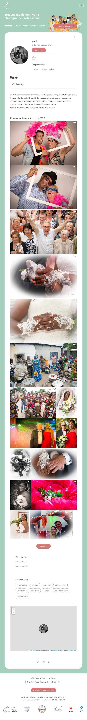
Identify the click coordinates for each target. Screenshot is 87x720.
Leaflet (30, 650)
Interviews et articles (38, 677)
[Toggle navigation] (82, 5)
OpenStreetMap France (71, 650)
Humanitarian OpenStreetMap (56, 650)
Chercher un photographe (65, 26)
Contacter (38, 50)
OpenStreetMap (36, 650)
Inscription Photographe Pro (43, 690)
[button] (43, 628)
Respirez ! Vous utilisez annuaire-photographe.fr (43, 681)
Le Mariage (52, 677)
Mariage (18, 83)
